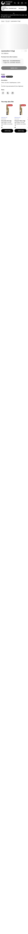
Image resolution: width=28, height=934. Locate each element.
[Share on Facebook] (3, 93)
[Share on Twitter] (8, 93)
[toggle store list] (14, 8)
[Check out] (22, 3)
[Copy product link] (12, 93)
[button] (4, 53)
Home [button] (2, 21)
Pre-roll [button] (7, 21)
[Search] (15, 3)
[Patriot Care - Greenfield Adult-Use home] (6, 3)
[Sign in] (18, 3)
